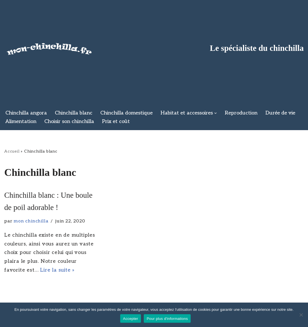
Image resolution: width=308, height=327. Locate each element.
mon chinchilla (31, 221)
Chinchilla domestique (126, 113)
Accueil (12, 151)
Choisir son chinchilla (69, 121)
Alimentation (20, 121)
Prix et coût (116, 121)
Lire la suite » (57, 270)
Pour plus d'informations (167, 318)
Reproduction (241, 113)
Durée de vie (280, 113)
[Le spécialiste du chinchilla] (49, 47)
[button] (215, 113)
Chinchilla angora (26, 113)
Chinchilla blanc (73, 113)
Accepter (130, 318)
